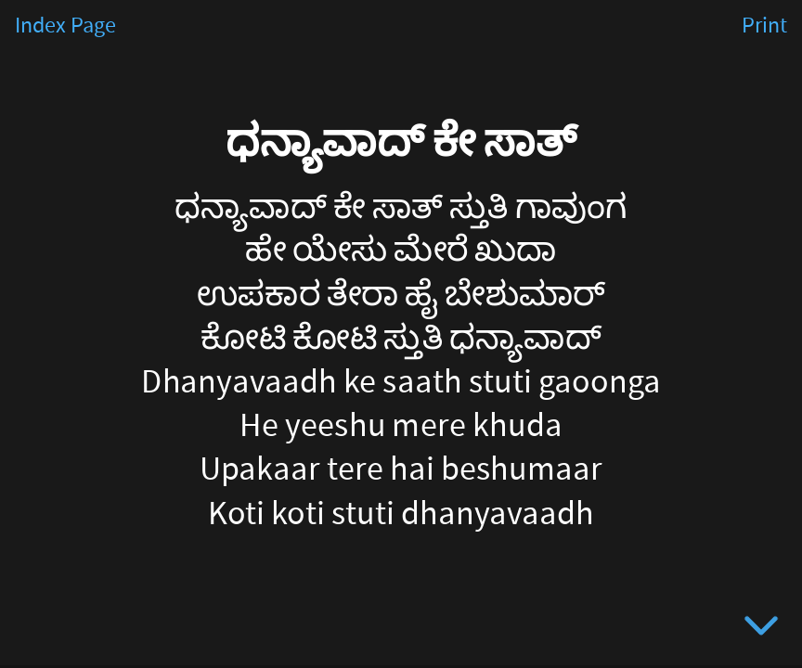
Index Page (65, 26)
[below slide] (761, 629)
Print (764, 26)
